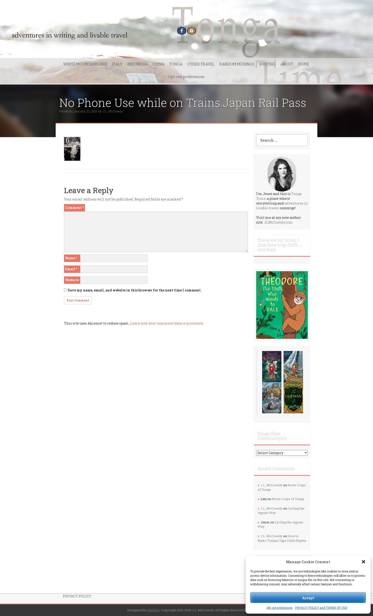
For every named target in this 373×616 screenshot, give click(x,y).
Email (71, 269)
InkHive (153, 610)
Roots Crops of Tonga (288, 499)
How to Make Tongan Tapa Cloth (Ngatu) (282, 538)
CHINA (158, 64)
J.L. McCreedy (113, 111)
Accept (308, 597)
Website (72, 280)
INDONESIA (137, 64)
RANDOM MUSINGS (236, 64)
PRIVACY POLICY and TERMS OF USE (321, 608)
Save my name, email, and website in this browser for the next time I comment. (134, 290)
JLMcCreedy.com (278, 222)
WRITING (267, 64)
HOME (303, 64)
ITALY (117, 64)
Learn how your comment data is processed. (167, 323)
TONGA (175, 64)
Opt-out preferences (279, 608)
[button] (363, 561)
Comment (74, 207)
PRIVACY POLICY (77, 596)
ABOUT (286, 64)
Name (71, 258)
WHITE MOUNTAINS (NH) (85, 64)
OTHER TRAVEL (201, 64)
